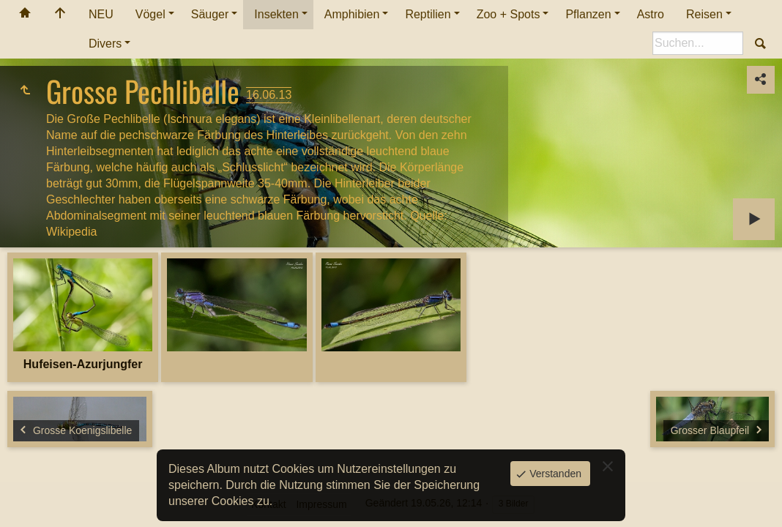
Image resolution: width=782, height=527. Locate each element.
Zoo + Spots (508, 14)
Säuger (210, 14)
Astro (650, 14)
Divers (105, 43)
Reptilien (427, 14)
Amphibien (352, 14)
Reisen (704, 14)
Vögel (150, 14)
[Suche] (697, 43)
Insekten (276, 14)
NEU (101, 14)
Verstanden (553, 473)
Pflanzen (588, 14)
